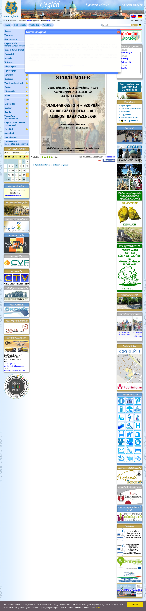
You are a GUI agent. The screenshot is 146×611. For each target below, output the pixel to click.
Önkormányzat (16, 39)
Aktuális (16, 58)
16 (24, 170)
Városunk (16, 35)
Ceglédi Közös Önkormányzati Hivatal (16, 44)
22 (20, 175)
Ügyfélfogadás (126, 106)
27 (13, 179)
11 (6, 170)
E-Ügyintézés (126, 115)
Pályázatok (9, 54)
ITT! (98, 607)
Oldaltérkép (34, 25)
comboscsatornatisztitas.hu (14, 371)
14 (16, 170)
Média (16, 95)
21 (16, 175)
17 (27, 170)
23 (24, 175)
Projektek (16, 129)
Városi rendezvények (16, 83)
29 (20, 179)
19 (9, 175)
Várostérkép (48, 25)
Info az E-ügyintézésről (129, 118)
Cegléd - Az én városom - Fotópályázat (15, 124)
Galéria (16, 112)
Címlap (7, 25)
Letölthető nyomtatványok (131, 109)
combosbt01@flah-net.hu (14, 366)
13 (13, 170)
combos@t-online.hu (12, 364)
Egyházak (16, 75)
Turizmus (16, 62)
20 (13, 175)
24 (27, 175)
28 (16, 179)
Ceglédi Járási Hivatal (14, 50)
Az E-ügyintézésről (130, 120)
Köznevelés (16, 91)
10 (27, 166)
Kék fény (16, 108)
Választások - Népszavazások (16, 117)
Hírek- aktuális (20, 25)
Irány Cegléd (10, 66)
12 (9, 170)
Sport (16, 100)
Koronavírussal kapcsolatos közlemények (16, 142)
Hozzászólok (110, 157)
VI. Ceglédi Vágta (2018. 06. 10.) (124, 332)
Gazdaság (16, 79)
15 (20, 170)
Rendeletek (125, 112)
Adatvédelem (10, 137)
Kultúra (16, 87)
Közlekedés (16, 104)
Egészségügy (16, 71)
